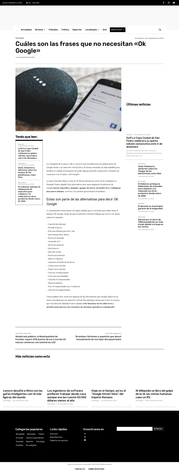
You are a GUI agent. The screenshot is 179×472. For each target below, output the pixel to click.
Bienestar (141, 203)
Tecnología (19, 38)
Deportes (21, 144)
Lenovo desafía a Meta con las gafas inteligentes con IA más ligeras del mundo (23, 394)
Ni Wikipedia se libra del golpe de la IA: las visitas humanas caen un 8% (154, 394)
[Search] (158, 429)
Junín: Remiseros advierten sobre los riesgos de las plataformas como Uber (27, 172)
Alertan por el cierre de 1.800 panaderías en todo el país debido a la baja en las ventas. (150, 223)
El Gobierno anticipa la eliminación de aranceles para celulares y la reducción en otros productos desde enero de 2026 (29, 193)
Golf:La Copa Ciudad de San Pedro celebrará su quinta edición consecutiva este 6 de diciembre (28, 153)
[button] (160, 29)
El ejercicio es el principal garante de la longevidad (150, 207)
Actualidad (21, 163)
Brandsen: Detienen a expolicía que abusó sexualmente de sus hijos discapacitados (98, 338)
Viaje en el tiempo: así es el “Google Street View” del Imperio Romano (108, 394)
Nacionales (21, 182)
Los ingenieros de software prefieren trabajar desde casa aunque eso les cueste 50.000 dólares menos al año (66, 395)
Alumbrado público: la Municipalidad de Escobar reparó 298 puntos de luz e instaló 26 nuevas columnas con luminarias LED (40, 339)
